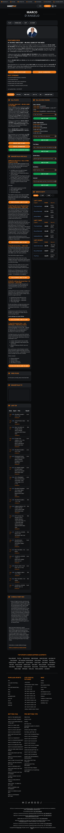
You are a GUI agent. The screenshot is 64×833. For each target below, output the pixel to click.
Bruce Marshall (38, 211)
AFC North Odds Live (30, 702)
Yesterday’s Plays (45, 691)
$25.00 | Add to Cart (20, 72)
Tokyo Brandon (13, 660)
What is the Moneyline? (14, 717)
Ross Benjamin (51, 664)
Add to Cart (44, 118)
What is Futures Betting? (15, 744)
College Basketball (13, 687)
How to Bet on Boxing (30, 747)
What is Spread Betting (14, 742)
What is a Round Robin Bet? (15, 740)
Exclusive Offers (45, 685)
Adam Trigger (18, 668)
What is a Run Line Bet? (14, 732)
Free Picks (27, 717)
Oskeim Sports (27, 664)
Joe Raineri (47, 668)
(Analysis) (17, 417)
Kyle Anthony (52, 662)
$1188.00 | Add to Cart (19, 366)
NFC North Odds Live (30, 700)
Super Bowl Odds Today (31, 684)
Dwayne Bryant (27, 666)
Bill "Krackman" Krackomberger (26, 660)
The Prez (36, 256)
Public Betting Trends (30, 767)
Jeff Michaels (19, 666)
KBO (9, 694)
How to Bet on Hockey (30, 738)
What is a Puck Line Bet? (14, 729)
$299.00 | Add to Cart (19, 202)
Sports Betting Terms (30, 729)
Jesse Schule (35, 666)
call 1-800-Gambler (48, 823)
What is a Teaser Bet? (14, 738)
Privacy (43, 696)
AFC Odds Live (28, 689)
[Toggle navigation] (55, 6)
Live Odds (27, 682)
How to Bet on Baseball (31, 736)
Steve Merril (34, 664)
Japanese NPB (11, 696)
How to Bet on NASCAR (30, 754)
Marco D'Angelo (42, 664)
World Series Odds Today (32, 709)
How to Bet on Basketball (31, 734)
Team (42, 689)
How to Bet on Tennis (30, 752)
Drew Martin (45, 662)
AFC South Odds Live (30, 707)
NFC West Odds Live (30, 695)
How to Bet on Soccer (30, 741)
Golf (9, 700)
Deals (42, 683)
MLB (9, 691)
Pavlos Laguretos (39, 668)
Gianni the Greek (38, 246)
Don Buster (45, 660)
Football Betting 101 (30, 732)
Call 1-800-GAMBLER (38, 811)
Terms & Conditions (46, 698)
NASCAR (10, 705)
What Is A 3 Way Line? (13, 725)
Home (42, 680)
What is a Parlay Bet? (14, 727)
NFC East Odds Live (30, 691)
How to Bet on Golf (30, 743)
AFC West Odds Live (30, 698)
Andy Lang (31, 668)
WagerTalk (19, 827)
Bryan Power (38, 662)
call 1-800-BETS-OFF (47, 813)
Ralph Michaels (34, 658)
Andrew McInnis (38, 236)
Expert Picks (27, 719)
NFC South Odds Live (30, 704)
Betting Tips (27, 723)
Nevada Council (23, 821)
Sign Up (47, 6)
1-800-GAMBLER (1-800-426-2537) (33, 809)
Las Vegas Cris (52, 658)
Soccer (10, 698)
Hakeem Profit (21, 662)
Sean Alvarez (12, 666)
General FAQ (44, 703)
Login (40, 6)
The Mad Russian (43, 666)
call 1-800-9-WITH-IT (48, 815)
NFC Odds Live (28, 687)
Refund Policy (45, 700)
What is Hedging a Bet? (14, 766)
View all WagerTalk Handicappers (17, 647)
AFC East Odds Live (30, 693)
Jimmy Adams (37, 216)
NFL (9, 680)
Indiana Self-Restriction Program (32, 816)
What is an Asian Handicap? (15, 747)
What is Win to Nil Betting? (15, 760)
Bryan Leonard (18, 664)
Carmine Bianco (29, 662)
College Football (13, 683)
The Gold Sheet (38, 206)
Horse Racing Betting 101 (31, 750)
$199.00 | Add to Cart (19, 319)
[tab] (11, 94)
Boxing (10, 703)
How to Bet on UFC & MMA (31, 745)
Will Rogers (24, 668)
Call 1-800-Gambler (44, 818)
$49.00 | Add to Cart (19, 242)
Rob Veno (11, 664)
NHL (9, 689)
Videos (26, 721)
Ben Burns (51, 660)
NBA (9, 685)
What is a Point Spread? (14, 719)
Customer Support (46, 694)
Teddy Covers (52, 666)
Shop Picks (44, 687)
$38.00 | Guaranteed (44, 72)
